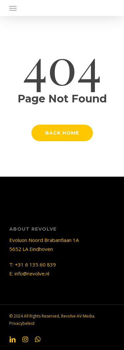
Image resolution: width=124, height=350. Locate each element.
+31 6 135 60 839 (35, 264)
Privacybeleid (21, 323)
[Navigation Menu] (13, 8)
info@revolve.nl (32, 273)
